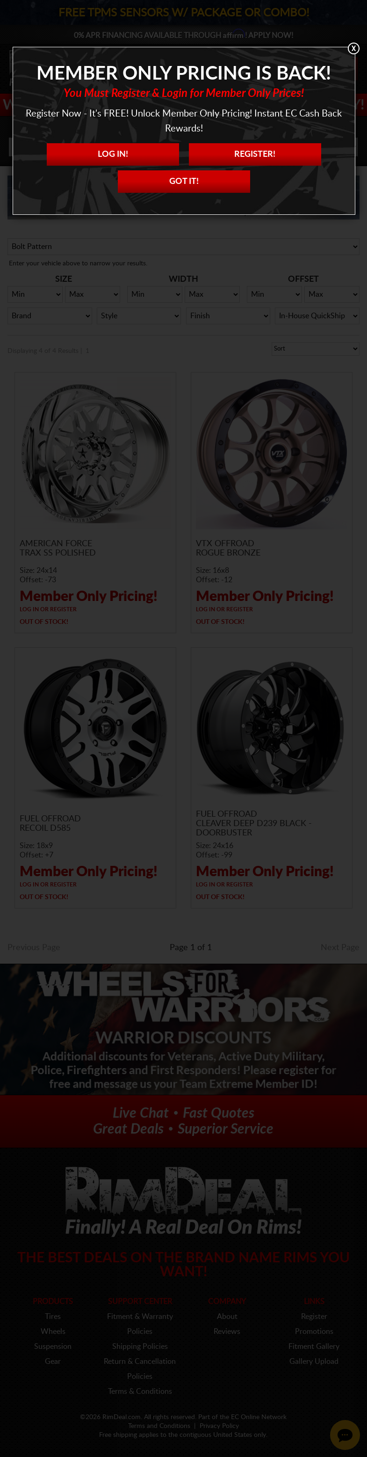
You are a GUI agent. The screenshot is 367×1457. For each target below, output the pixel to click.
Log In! (113, 154)
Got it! (184, 181)
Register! (254, 154)
